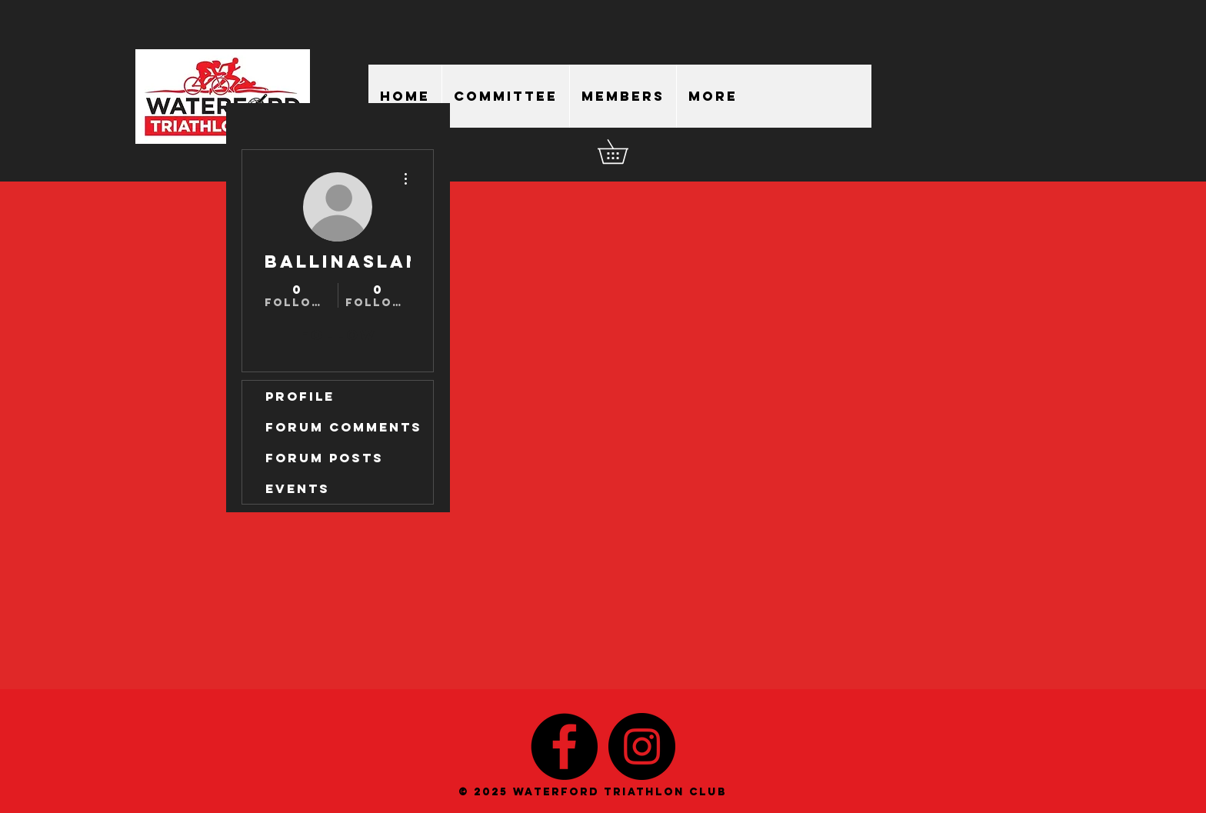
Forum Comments (343, 427)
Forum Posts (324, 457)
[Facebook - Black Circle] (564, 746)
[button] (624, 151)
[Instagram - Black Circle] (641, 746)
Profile (300, 396)
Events (297, 488)
